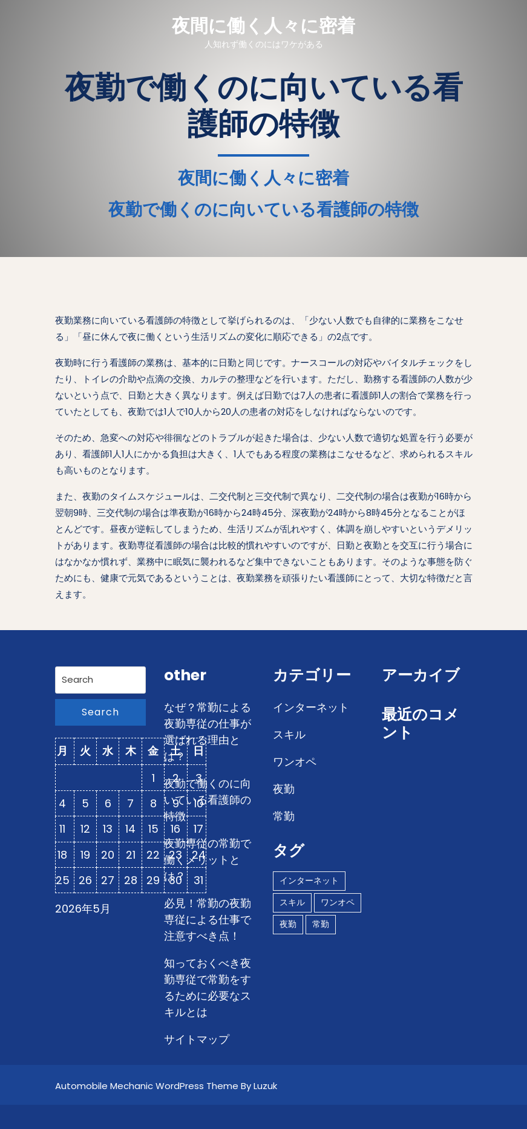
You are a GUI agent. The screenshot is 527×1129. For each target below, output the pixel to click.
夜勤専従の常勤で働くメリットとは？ (207, 859)
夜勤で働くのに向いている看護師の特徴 (207, 800)
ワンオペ (294, 761)
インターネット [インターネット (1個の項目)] (309, 880)
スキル (289, 734)
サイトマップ (196, 1039)
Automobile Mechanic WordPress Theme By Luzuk (166, 1085)
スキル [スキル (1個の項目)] (292, 902)
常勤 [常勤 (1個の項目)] (320, 924)
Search (100, 712)
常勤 (284, 816)
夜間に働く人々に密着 (263, 26)
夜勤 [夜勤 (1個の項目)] (288, 924)
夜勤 (284, 788)
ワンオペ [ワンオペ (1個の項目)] (338, 902)
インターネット (311, 707)
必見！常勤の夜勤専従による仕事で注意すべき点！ (207, 919)
